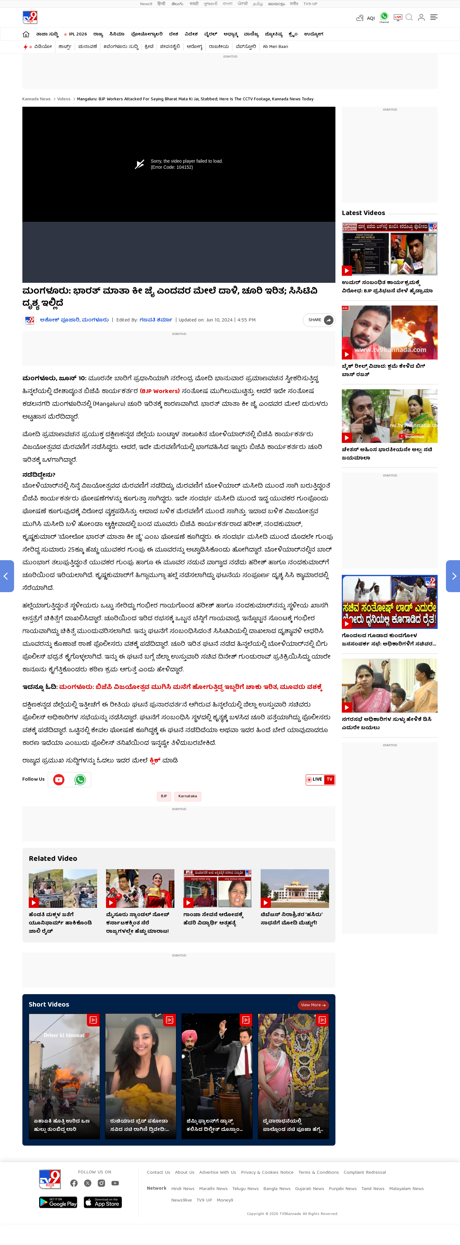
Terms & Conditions (318, 1173)
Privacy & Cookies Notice (267, 1173)
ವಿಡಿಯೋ (43, 47)
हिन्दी (161, 4)
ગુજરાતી (210, 4)
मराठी (194, 4)
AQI (371, 19)
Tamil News (373, 1189)
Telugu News (245, 1189)
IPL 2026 (78, 34)
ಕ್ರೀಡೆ (149, 47)
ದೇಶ (173, 34)
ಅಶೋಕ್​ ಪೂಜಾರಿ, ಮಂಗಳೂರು (74, 320)
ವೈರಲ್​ (210, 34)
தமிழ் (258, 4)
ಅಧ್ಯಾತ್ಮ (230, 34)
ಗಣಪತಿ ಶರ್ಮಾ (156, 320)
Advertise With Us (217, 1173)
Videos (63, 99)
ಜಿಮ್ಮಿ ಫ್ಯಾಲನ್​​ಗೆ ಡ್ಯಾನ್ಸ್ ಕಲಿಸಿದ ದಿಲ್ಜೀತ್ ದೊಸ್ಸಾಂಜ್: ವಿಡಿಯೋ (217, 1125)
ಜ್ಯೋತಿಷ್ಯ (273, 34)
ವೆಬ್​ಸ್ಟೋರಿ (246, 47)
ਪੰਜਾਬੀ (243, 4)
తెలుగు (178, 4)
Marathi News (213, 1189)
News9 (146, 4)
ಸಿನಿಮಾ (117, 34)
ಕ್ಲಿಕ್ (155, 761)
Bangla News (277, 1189)
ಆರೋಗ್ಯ (194, 47)
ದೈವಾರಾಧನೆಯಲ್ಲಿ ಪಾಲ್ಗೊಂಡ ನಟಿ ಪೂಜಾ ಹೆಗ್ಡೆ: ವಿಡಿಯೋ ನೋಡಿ (292, 1125)
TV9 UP (204, 1200)
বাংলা (228, 4)
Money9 (225, 1200)
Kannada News (36, 99)
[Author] (29, 320)
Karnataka (188, 796)
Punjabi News (343, 1189)
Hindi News (183, 1189)
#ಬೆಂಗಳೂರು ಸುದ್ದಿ (120, 47)
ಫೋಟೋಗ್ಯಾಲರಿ (147, 34)
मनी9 (294, 4)
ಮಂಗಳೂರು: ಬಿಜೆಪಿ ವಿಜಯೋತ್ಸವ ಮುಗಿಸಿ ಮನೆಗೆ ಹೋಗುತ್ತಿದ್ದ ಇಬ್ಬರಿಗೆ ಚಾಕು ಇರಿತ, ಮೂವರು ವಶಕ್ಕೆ (190, 687)
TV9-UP (310, 4)
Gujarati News (309, 1189)
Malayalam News (406, 1189)
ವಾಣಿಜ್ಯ (251, 34)
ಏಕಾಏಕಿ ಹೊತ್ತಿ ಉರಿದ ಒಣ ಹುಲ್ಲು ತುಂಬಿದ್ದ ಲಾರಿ (62, 1125)
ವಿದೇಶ (191, 34)
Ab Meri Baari (275, 47)
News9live (181, 1200)
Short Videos (49, 1005)
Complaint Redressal (365, 1173)
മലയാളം (276, 4)
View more (313, 1005)
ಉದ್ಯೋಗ (313, 34)
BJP (164, 796)
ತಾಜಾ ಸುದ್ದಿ (47, 34)
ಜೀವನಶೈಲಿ (170, 47)
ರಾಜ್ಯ (98, 34)
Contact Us (158, 1173)
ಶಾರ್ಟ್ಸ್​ (65, 47)
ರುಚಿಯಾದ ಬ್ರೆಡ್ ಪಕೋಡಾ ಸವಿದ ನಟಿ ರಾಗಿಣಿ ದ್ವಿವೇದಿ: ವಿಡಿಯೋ (139, 1125)
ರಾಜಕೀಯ (219, 47)
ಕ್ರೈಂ (293, 34)
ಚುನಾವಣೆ (87, 47)
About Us (185, 1173)
